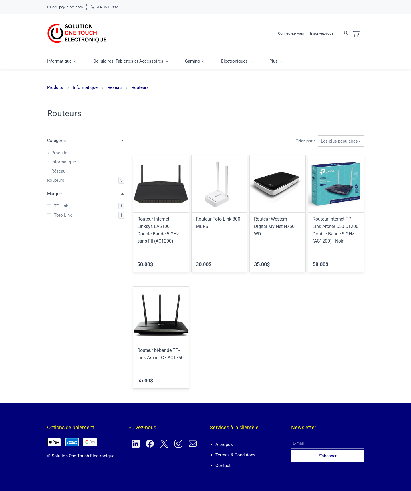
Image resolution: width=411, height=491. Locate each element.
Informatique (85, 87)
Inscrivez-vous (321, 33)
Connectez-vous (291, 33)
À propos (224, 444)
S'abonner (328, 456)
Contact (223, 465)
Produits (55, 87)
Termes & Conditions (235, 455)
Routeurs (140, 87)
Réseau (115, 87)
